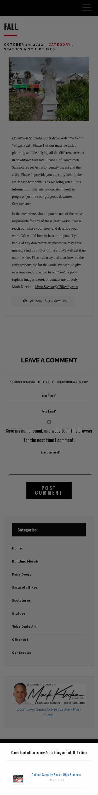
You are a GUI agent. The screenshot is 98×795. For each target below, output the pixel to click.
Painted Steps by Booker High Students (56, 774)
